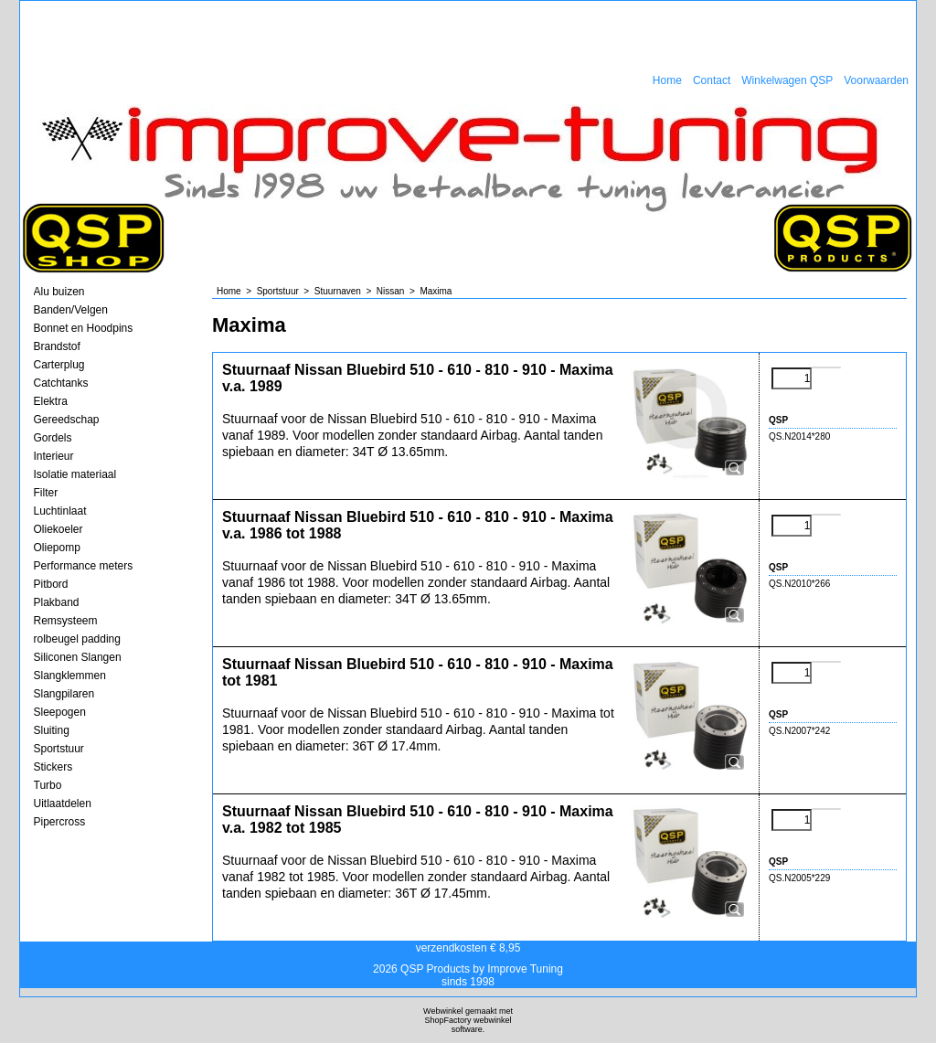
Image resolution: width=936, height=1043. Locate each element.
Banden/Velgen (71, 309)
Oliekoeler (58, 529)
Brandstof (57, 346)
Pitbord (51, 584)
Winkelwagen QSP (787, 80)
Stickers (53, 767)
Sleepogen (60, 712)
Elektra (51, 401)
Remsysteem (66, 620)
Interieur (54, 456)
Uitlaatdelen (62, 803)
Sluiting (51, 730)
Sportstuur (59, 748)
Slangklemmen (70, 675)
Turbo (48, 785)
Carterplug (59, 364)
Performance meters (83, 565)
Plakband (57, 602)
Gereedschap (67, 419)
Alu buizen (59, 291)
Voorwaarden (876, 80)
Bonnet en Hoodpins (83, 328)
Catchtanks (61, 383)
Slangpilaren (64, 693)
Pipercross (60, 821)
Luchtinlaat (60, 511)
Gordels (53, 437)
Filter (46, 492)
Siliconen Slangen (78, 657)
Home (667, 80)
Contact (711, 80)
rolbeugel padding (77, 639)
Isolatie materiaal (75, 474)
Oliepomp (57, 547)
